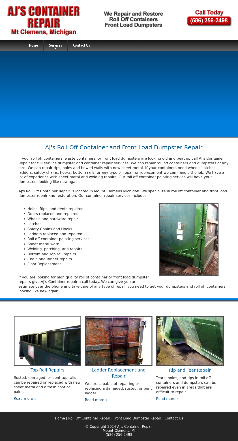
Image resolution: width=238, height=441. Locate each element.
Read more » (25, 398)
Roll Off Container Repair (89, 418)
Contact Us (81, 45)
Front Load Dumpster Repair (137, 418)
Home (33, 45)
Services (55, 47)
